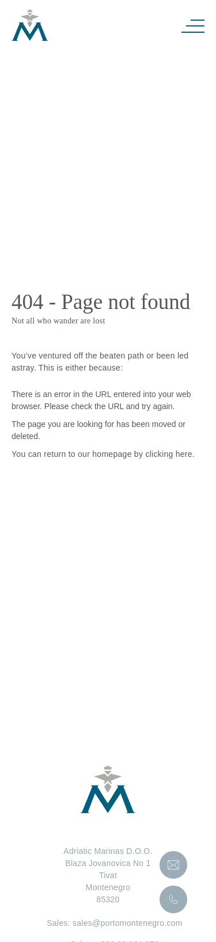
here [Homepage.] (184, 454)
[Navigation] (192, 25)
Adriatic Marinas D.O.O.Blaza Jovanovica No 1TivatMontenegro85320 (107, 875)
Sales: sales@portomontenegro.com (108, 923)
